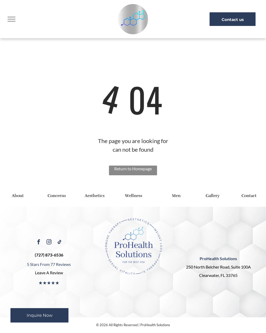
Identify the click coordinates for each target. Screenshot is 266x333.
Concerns (57, 195)
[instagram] (49, 242)
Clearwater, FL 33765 (218, 275)
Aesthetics (95, 195)
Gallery (212, 195)
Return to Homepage (133, 168)
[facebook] (38, 242)
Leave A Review (49, 272)
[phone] (44, 303)
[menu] (11, 19)
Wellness (133, 195)
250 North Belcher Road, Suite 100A (218, 266)
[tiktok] (59, 242)
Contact (249, 195)
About (18, 195)
